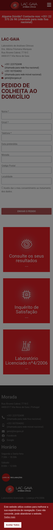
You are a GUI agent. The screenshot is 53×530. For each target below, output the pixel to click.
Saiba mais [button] (9, 517)
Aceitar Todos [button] (12, 525)
